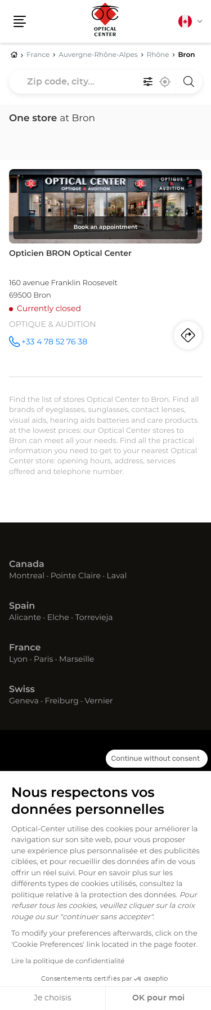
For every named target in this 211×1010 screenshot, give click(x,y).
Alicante (25, 617)
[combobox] (105, 82)
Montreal (26, 576)
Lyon (18, 659)
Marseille (76, 659)
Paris (43, 659)
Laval (117, 576)
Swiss (22, 689)
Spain (22, 606)
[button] (19, 21)
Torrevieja (94, 617)
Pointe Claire (76, 576)
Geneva (24, 701)
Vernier (98, 701)
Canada (26, 564)
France (25, 648)
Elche (58, 617)
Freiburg (61, 701)
